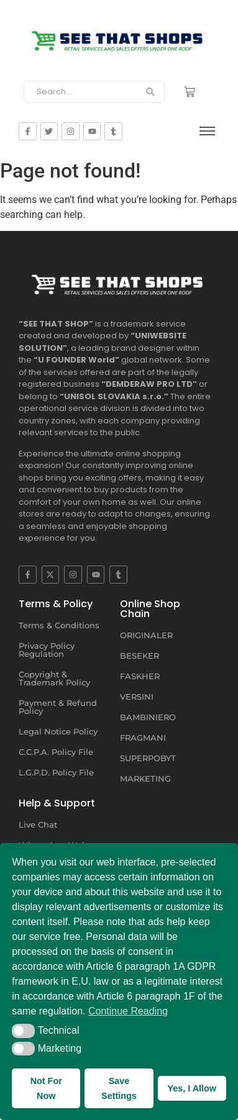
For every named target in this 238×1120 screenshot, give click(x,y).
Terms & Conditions (59, 625)
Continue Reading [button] (128, 1011)
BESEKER (139, 656)
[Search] (80, 92)
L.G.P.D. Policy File (56, 772)
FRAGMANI (143, 738)
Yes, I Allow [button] (191, 1088)
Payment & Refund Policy (58, 707)
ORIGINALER (146, 635)
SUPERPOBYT (148, 758)
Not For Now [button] (46, 1088)
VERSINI (136, 697)
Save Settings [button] (119, 1088)
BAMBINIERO (148, 717)
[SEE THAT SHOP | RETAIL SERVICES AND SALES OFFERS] (119, 38)
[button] (23, 1030)
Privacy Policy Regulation (47, 650)
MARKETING (145, 779)
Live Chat (38, 824)
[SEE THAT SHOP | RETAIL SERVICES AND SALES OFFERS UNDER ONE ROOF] (119, 281)
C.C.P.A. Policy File (56, 752)
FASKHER (140, 676)
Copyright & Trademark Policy (54, 678)
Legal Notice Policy (58, 731)
